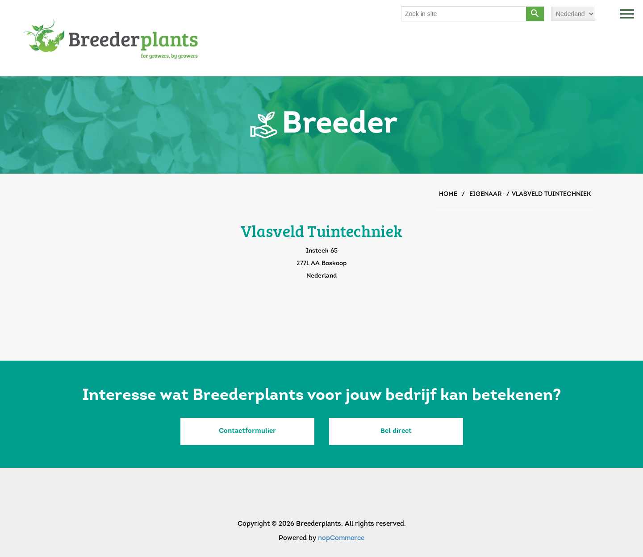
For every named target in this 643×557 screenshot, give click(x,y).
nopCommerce (341, 538)
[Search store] (463, 14)
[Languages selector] (573, 14)
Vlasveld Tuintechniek (551, 194)
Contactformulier (247, 431)
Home (448, 194)
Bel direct (396, 431)
